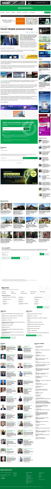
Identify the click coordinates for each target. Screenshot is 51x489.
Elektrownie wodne (33, 291)
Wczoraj (6, 258)
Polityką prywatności (26, 154)
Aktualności (2, 26)
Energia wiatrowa (42, 291)
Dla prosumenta (25, 12)
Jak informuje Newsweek (5, 80)
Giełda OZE (19, 12)
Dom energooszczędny (29, 478)
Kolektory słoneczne (24, 293)
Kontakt (40, 474)
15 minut (42, 254)
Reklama (40, 477)
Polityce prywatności (22, 155)
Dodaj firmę (40, 307)
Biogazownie (4, 291)
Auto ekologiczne (28, 477)
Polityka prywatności (42, 472)
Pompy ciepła (32, 293)
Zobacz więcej (46, 307)
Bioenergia (27, 479)
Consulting (22, 291)
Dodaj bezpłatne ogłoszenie (5, 337)
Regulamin (12, 154)
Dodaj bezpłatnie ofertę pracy (31, 335)
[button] (42, 12)
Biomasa (12, 291)
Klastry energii (13, 293)
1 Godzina (46, 254)
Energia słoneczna (28, 475)
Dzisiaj (15, 258)
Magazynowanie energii (29, 480)
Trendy (6, 26)
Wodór (27, 483)
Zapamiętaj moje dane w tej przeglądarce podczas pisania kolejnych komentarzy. (12, 160)
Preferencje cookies (42, 479)
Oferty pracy (13, 12)
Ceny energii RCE (32, 12)
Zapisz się (26, 128)
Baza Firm (7, 12)
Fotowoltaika (4, 293)
